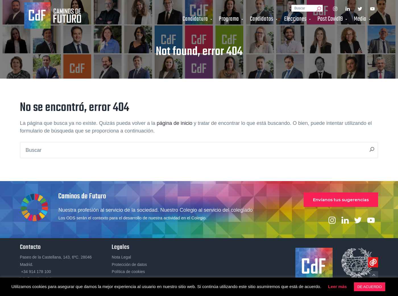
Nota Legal (121, 257)
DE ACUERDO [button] (369, 287)
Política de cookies (128, 271)
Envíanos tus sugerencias (341, 199)
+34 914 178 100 (35, 271)
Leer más (337, 286)
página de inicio (174, 123)
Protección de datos (129, 264)
